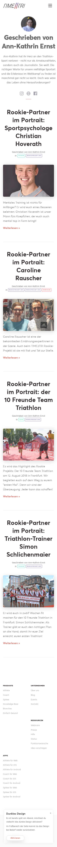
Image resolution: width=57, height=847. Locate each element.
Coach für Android (11, 783)
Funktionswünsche (39, 743)
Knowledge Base (10, 704)
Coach (6, 695)
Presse (34, 730)
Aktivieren (15, 838)
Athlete (6, 690)
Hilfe (33, 734)
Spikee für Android (11, 796)
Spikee (6, 699)
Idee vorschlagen (39, 748)
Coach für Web (10, 774)
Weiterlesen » (11, 228)
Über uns (35, 690)
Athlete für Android (12, 769)
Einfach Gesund (10, 713)
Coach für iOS (9, 778)
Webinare (35, 725)
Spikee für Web (10, 787)
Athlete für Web (10, 760)
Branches (7, 708)
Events (34, 699)
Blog (33, 695)
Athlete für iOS (10, 765)
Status (34, 739)
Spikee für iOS (9, 792)
